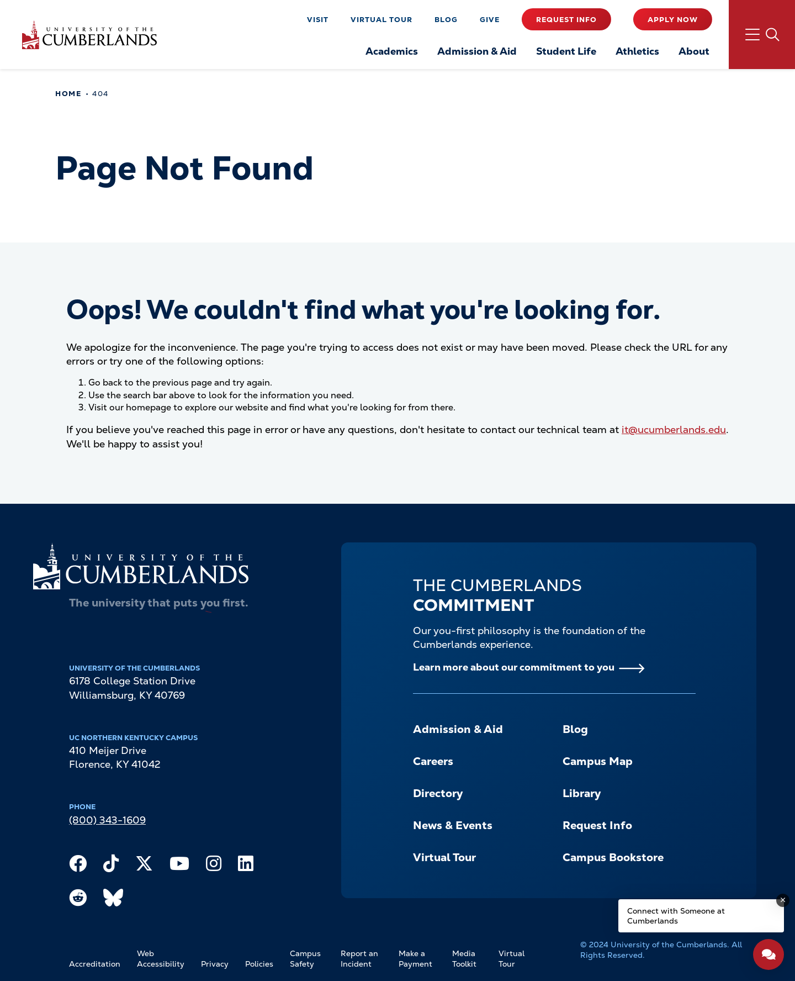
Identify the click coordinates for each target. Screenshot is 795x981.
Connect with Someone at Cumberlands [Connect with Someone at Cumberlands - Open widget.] (676, 916)
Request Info (566, 19)
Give (490, 19)
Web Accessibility (160, 958)
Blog (446, 19)
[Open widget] (768, 954)
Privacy (215, 964)
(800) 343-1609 (107, 820)
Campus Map (598, 761)
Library (582, 793)
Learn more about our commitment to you (513, 667)
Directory (438, 793)
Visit (317, 19)
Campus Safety (305, 958)
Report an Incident (359, 958)
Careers (433, 761)
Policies (259, 964)
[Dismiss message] (782, 900)
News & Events (452, 825)
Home (68, 93)
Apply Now (673, 19)
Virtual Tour (381, 19)
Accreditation (94, 964)
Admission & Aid (458, 729)
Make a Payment (415, 958)
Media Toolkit (464, 958)
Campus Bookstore (613, 857)
